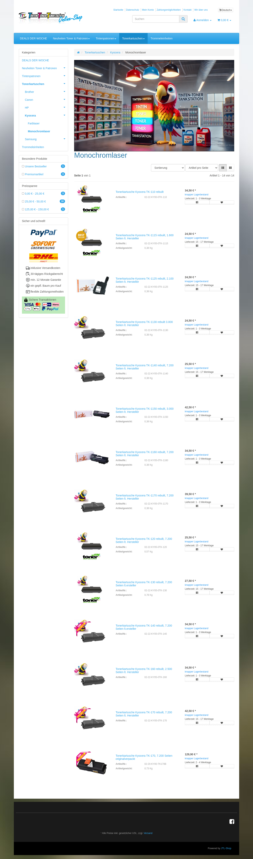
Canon (46, 99)
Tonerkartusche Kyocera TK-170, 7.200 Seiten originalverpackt (144, 757)
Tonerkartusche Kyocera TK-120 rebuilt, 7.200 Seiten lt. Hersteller (144, 540)
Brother (46, 91)
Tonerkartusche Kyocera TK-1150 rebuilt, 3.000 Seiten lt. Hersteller (145, 410)
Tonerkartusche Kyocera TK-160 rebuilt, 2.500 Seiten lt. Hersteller (144, 670)
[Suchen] (155, 19)
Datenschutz (132, 9)
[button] (223, 168)
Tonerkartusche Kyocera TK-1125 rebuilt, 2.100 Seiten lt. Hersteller (145, 280)
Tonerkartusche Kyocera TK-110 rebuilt (140, 191)
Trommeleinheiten (162, 38)
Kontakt (188, 9)
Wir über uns (201, 9)
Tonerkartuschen (133, 38)
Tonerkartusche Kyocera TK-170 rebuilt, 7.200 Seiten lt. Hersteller (144, 714)
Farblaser (34, 123)
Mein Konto (148, 9)
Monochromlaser (39, 131)
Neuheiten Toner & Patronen (71, 38)
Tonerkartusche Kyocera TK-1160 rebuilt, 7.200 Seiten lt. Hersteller (145, 453)
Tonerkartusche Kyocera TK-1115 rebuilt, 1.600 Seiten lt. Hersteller (145, 237)
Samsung (46, 138)
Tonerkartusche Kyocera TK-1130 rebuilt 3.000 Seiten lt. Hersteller (144, 323)
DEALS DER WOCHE (33, 38)
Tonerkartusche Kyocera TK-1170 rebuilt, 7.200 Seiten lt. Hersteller (145, 497)
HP (46, 107)
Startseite (118, 9)
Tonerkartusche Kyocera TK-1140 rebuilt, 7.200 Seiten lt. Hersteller (145, 367)
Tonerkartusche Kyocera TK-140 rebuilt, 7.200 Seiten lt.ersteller (144, 627)
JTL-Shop (226, 848)
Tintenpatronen (106, 38)
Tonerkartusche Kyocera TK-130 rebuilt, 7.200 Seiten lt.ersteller (144, 584)
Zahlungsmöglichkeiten (169, 9)
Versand (148, 833)
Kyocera (46, 115)
